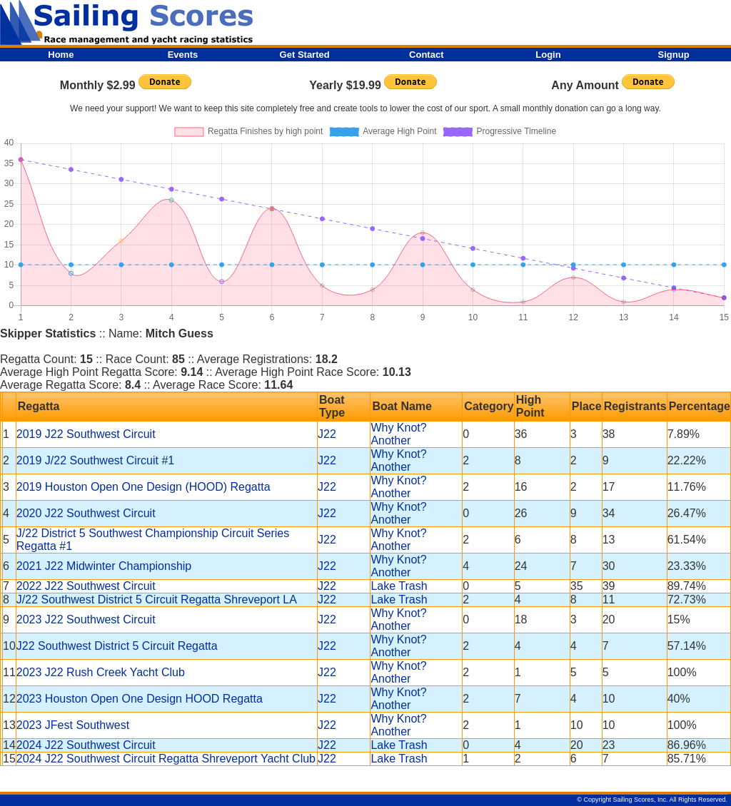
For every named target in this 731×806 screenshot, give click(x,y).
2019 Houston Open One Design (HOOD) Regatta (143, 487)
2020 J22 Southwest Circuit (86, 513)
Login (547, 54)
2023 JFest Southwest (72, 725)
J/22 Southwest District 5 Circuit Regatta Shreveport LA (156, 599)
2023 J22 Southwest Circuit (86, 619)
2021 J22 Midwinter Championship (103, 566)
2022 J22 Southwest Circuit (86, 586)
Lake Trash (398, 586)
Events (183, 54)
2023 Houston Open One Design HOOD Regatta (139, 699)
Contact (426, 54)
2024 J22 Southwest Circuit (86, 745)
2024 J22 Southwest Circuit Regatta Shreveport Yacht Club (166, 759)
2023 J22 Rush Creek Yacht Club (100, 672)
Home (61, 54)
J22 (327, 434)
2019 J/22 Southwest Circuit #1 (95, 460)
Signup (674, 54)
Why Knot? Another (398, 434)
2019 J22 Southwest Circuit (86, 434)
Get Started (305, 54)
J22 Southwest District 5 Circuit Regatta (117, 646)
